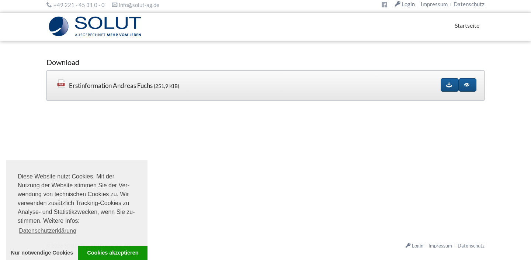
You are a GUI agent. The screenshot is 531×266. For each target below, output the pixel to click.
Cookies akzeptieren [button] (112, 253)
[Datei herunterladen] (449, 85)
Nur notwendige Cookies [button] (42, 253)
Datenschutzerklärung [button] (47, 231)
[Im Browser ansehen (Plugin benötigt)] (467, 85)
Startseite (467, 25)
